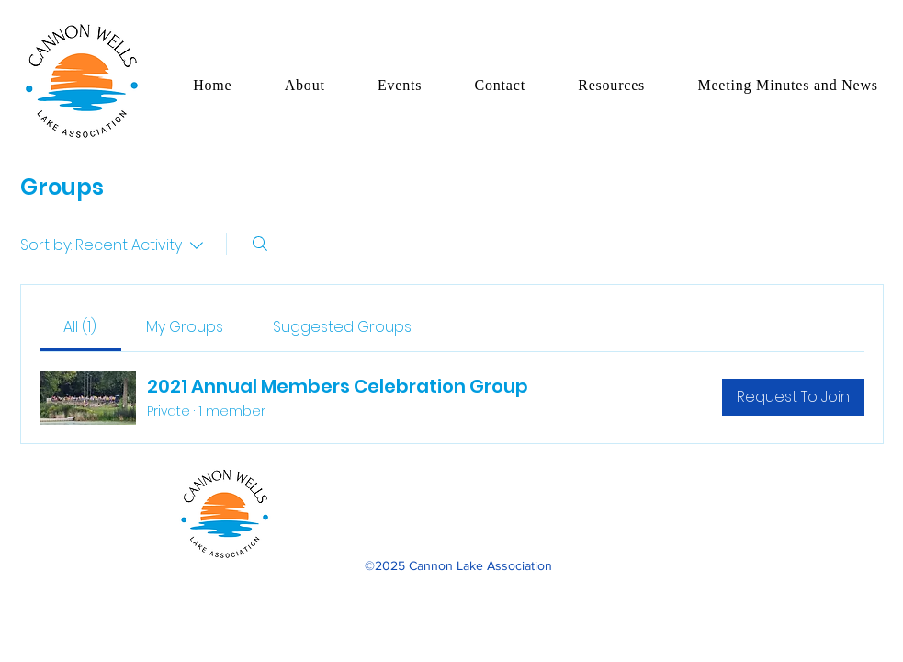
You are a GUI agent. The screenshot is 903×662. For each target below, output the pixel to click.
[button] (304, 85)
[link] (79, 326)
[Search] (260, 244)
